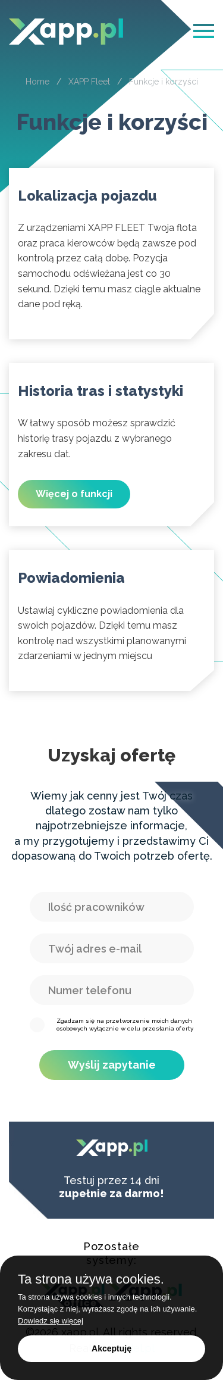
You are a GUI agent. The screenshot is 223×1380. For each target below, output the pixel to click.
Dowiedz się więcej (50, 1320)
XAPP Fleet (89, 81)
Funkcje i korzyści (163, 81)
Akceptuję (111, 1348)
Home (37, 81)
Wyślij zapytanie (112, 1065)
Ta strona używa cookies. (91, 1279)
